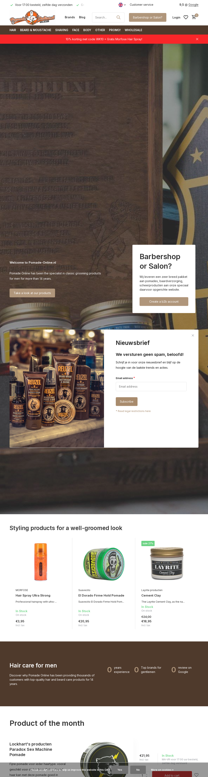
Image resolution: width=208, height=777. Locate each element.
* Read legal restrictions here (133, 411)
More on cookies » (162, 769)
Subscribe (126, 401)
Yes (119, 769)
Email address (125, 378)
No (138, 769)
